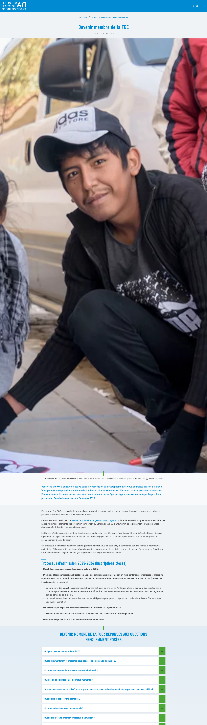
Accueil (83, 17)
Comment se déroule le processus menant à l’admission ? (72, 670)
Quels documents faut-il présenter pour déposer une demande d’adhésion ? (80, 660)
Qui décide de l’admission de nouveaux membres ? (68, 679)
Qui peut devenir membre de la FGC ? (62, 651)
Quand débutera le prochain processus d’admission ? (69, 717)
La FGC (94, 17)
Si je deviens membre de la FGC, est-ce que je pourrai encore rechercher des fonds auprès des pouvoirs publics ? (99, 689)
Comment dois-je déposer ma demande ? (64, 708)
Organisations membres (114, 17)
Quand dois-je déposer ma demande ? (62, 698)
